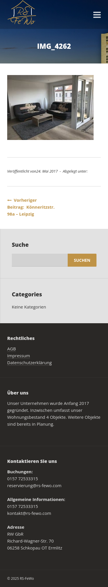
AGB (11, 349)
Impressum (18, 355)
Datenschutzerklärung (29, 362)
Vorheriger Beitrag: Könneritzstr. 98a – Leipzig (31, 207)
